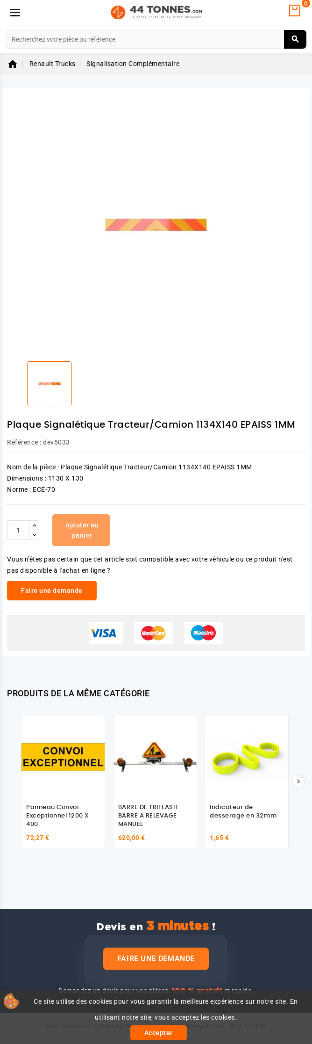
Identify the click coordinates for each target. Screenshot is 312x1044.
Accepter (158, 1033)
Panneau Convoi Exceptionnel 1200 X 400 (57, 815)
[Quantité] (18, 530)
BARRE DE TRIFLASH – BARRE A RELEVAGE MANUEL (151, 815)
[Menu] (15, 12)
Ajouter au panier (82, 530)
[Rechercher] (156, 39)
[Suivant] (298, 781)
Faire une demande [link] (52, 590)
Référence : (24, 442)
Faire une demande (156, 958)
